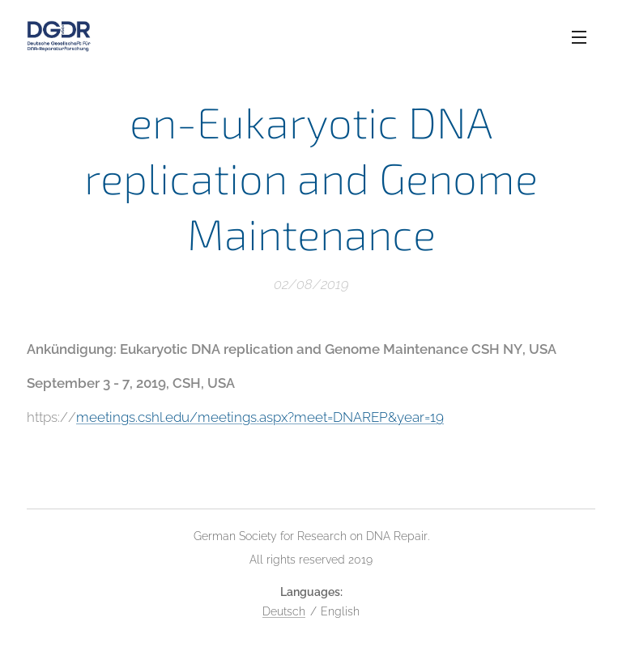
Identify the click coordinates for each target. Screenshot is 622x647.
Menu (579, 37)
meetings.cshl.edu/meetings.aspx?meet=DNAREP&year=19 (260, 417)
